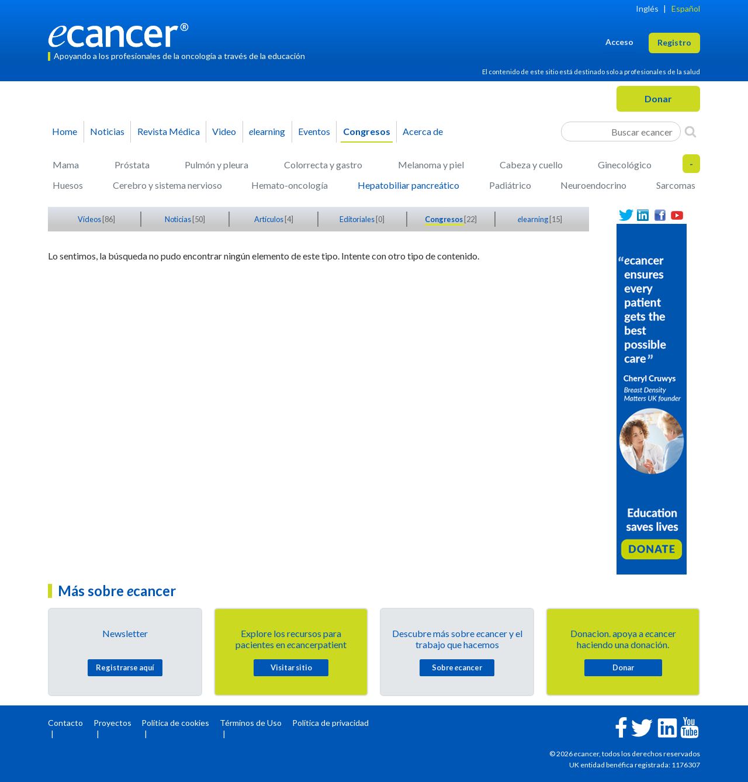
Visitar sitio (291, 667)
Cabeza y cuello (531, 164)
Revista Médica (168, 131)
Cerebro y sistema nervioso (167, 185)
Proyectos (112, 723)
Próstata (132, 164)
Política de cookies (175, 723)
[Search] (690, 131)
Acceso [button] (619, 42)
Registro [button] (674, 42)
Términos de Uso (251, 723)
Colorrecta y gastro (323, 164)
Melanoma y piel (431, 164)
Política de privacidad (330, 723)
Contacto (65, 723)
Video (224, 131)
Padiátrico (510, 185)
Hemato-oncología (289, 185)
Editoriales (358, 219)
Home (64, 131)
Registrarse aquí (125, 667)
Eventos (314, 131)
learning (267, 131)
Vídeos (90, 219)
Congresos (366, 131)
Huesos (68, 185)
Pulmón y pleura (216, 164)
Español (685, 8)
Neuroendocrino (593, 185)
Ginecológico (625, 164)
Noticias (107, 131)
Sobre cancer (457, 667)
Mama (66, 164)
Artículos (269, 219)
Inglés (647, 8)
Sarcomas (675, 185)
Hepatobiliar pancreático (408, 185)
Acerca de (423, 131)
